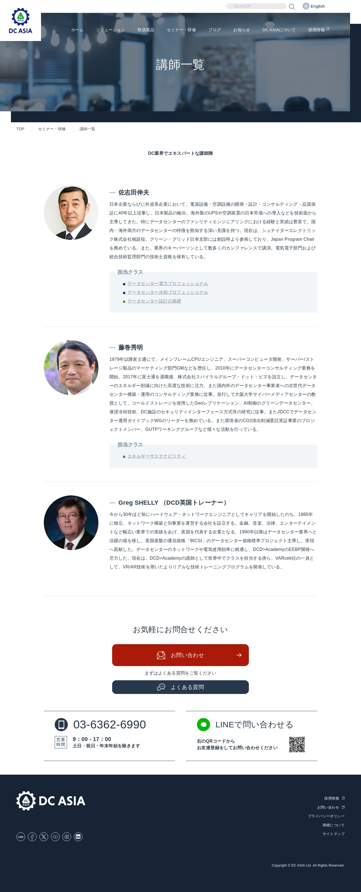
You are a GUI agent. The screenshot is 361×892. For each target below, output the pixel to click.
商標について (334, 825)
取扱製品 (138, 30)
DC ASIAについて (277, 30)
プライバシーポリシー (326, 816)
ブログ (209, 30)
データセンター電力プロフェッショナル (167, 283)
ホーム (66, 30)
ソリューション (101, 30)
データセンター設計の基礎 (154, 301)
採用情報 (316, 30)
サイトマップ (334, 834)
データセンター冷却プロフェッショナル (167, 292)
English (314, 6)
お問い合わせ (187, 655)
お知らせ (237, 30)
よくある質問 (187, 687)
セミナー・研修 (174, 30)
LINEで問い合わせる (245, 724)
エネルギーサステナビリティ (156, 456)
